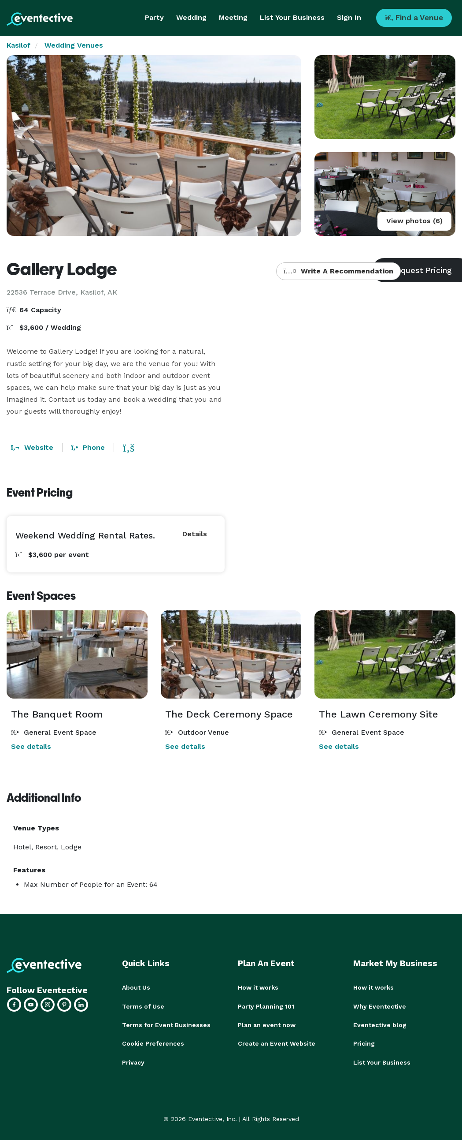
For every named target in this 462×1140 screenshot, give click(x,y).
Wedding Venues (73, 45)
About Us (136, 987)
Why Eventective (379, 1005)
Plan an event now (267, 1024)
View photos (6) (414, 221)
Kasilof (18, 45)
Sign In (349, 17)
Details (194, 534)
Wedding (191, 17)
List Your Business (292, 17)
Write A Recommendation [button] (338, 271)
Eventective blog (380, 1024)
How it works (258, 987)
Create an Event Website (276, 1043)
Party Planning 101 (266, 1005)
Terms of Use (143, 1005)
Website (32, 447)
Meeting (233, 17)
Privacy (133, 1061)
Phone (88, 447)
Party (154, 17)
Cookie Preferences (153, 1043)
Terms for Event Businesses (166, 1024)
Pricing (364, 1043)
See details (31, 746)
